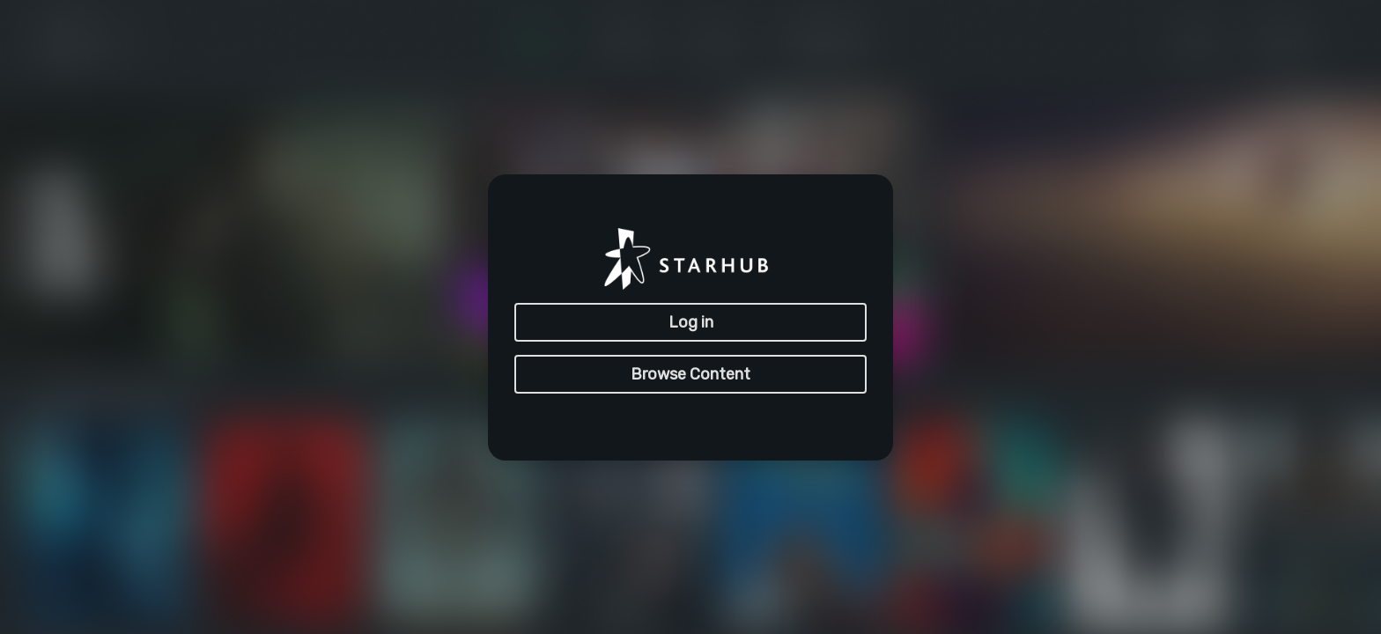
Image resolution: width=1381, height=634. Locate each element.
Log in (690, 322)
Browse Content (690, 374)
